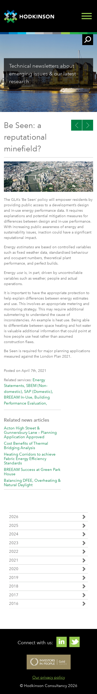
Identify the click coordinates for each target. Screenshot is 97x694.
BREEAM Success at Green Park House (32, 471)
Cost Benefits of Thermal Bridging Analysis (26, 445)
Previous (87, 125)
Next (76, 125)
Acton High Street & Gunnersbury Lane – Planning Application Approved (30, 432)
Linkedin (61, 642)
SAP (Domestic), (38, 391)
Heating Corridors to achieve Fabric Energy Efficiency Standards (30, 458)
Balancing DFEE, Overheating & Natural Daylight (32, 482)
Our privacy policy (48, 677)
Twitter (74, 642)
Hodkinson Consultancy (30, 16)
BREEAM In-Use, (19, 397)
